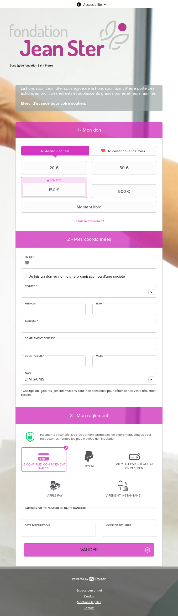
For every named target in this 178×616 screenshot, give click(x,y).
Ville (100, 356)
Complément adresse (40, 338)
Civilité (31, 286)
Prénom (31, 303)
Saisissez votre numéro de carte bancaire (55, 508)
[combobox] (89, 292)
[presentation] (55, 150)
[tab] (55, 151)
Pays (29, 373)
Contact (89, 607)
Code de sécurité (118, 525)
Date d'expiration (37, 525)
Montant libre (61, 207)
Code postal (34, 356)
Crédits (89, 596)
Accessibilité (92, 4)
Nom (100, 303)
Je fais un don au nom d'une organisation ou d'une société (77, 276)
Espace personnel (89, 590)
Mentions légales (89, 602)
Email (29, 257)
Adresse (31, 321)
